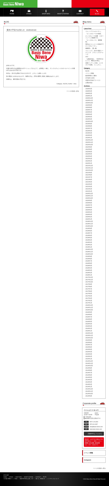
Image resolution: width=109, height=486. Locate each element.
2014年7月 (88, 372)
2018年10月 (89, 254)
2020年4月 (88, 212)
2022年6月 (88, 151)
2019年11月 (89, 224)
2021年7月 (88, 177)
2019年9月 (88, 228)
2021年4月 (88, 184)
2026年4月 (88, 89)
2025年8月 (88, 107)
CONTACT (80, 14)
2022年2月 (88, 161)
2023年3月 (88, 135)
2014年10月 (89, 365)
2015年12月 (89, 333)
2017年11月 (89, 279)
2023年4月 (88, 133)
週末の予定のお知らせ (16, 30)
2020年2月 (88, 216)
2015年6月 (88, 347)
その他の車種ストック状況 (10, 478)
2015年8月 (88, 342)
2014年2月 (88, 384)
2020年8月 (88, 203)
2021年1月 (88, 191)
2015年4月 (88, 351)
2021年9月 (88, 172)
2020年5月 (88, 210)
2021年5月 (88, 182)
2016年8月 (88, 314)
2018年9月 (88, 256)
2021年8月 (88, 175)
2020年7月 (88, 205)
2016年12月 (89, 305)
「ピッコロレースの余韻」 (93, 33)
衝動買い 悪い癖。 (91, 48)
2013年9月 (88, 396)
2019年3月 (88, 242)
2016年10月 (89, 310)
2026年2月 (88, 93)
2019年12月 (89, 221)
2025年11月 (89, 100)
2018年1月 (88, 275)
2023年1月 (88, 137)
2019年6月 (88, 235)
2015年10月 (89, 338)
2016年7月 (88, 317)
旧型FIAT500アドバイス (92, 80)
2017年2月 (88, 300)
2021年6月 (88, 179)
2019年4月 (88, 240)
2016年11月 (89, 307)
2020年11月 (89, 196)
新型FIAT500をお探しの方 (26, 478)
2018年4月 (88, 268)
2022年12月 (89, 140)
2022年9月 (88, 147)
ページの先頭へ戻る (73, 91)
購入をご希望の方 (40, 478)
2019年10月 (89, 226)
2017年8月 (88, 286)
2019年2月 (88, 244)
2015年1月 (88, 359)
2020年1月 (88, 219)
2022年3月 (88, 158)
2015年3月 (88, 354)
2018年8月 (88, 258)
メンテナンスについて (53, 478)
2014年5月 (88, 377)
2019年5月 (88, 237)
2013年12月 (89, 389)
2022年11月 (89, 142)
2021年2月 (88, 189)
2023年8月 (88, 126)
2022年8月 (88, 149)
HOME (12, 14)
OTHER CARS (90, 78)
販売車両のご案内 (91, 75)
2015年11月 (89, 335)
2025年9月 (88, 105)
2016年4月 (88, 324)
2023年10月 (89, 121)
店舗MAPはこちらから (95, 433)
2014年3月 (88, 382)
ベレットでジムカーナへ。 (93, 31)
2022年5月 (88, 154)
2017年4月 (88, 296)
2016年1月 (88, 331)
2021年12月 (89, 165)
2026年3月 (88, 91)
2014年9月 (88, 368)
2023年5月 (88, 130)
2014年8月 (88, 370)
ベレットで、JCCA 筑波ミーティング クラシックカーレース (94, 52)
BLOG (97, 14)
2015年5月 (88, 349)
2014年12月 (89, 361)
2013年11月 (89, 391)
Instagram (87, 460)
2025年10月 (89, 103)
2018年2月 (88, 272)
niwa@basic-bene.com (96, 426)
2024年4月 (88, 116)
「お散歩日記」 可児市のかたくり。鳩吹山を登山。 (94, 60)
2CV (86, 56)
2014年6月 (88, 375)
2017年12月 (89, 277)
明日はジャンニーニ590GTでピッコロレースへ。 (94, 45)
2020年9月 (88, 200)
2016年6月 (88, 319)
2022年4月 (88, 156)
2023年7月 (88, 128)
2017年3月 (88, 298)
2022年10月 (89, 144)
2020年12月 (89, 193)
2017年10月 (89, 282)
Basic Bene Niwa (13, 4)
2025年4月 (88, 114)
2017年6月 (88, 291)
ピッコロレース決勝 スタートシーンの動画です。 (94, 37)
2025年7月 (88, 110)
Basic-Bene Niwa (91, 479)
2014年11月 (89, 363)
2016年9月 (88, 312)
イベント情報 (89, 73)
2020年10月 (89, 198)
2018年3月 (88, 270)
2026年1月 (88, 96)
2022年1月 (88, 163)
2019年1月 (88, 247)
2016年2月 (88, 328)
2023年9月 (88, 123)
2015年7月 (88, 344)
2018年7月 (88, 261)
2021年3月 (88, 186)
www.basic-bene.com (96, 429)
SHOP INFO (46, 14)
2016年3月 (88, 326)
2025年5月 (88, 112)
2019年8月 (88, 231)
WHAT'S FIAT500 (63, 14)
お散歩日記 (88, 82)
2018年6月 (88, 263)
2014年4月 (88, 379)
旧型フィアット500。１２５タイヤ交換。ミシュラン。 (94, 64)
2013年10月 (89, 393)
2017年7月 (88, 289)
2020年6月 (88, 207)
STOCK (29, 14)
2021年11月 (89, 168)
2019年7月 (88, 233)
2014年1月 (88, 386)
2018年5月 (88, 265)
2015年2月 (88, 356)
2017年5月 (88, 293)
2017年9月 (88, 284)
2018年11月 (89, 251)
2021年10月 (89, 170)
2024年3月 (88, 119)
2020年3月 (88, 214)
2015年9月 (88, 340)
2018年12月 (89, 249)
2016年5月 (88, 321)
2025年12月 (89, 98)
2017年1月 (88, 303)
